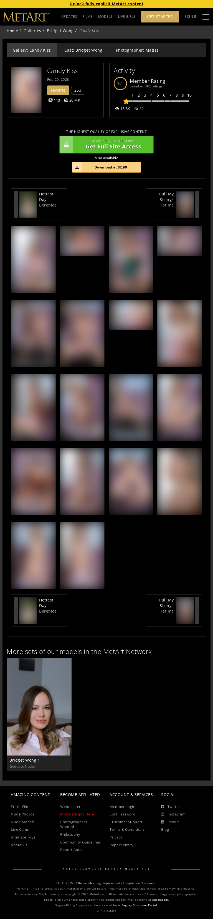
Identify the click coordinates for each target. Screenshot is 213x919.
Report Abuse (72, 849)
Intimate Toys (23, 837)
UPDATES (69, 16)
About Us (19, 845)
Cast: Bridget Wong (83, 50)
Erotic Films (21, 806)
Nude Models (23, 822)
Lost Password (123, 814)
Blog (165, 829)
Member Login (122, 806)
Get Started (160, 16)
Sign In (191, 16)
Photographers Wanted (73, 824)
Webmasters (71, 806)
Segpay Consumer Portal (139, 905)
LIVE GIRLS (127, 16)
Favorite (58, 90)
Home (12, 30)
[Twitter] (170, 806)
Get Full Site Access (105, 144)
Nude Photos (22, 814)
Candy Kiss (62, 70)
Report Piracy (122, 845)
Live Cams (20, 829)
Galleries (32, 30)
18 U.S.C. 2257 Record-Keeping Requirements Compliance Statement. (106, 883)
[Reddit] (170, 822)
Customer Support (126, 822)
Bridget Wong (60, 30)
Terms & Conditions (127, 829)
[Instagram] (173, 814)
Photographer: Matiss (137, 50)
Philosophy (70, 834)
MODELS (105, 16)
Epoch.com (160, 900)
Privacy (116, 837)
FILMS (88, 16)
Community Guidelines (80, 842)
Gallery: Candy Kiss (32, 50)
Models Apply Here (77, 814)
